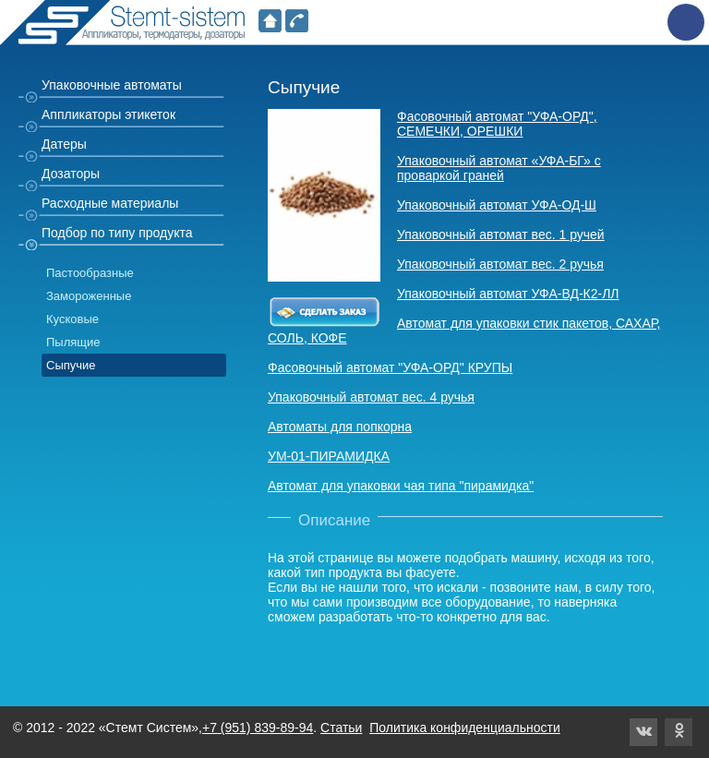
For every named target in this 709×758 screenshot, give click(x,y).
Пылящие (73, 342)
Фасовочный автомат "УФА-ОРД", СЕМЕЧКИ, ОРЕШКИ (497, 123)
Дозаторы (71, 173)
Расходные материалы (110, 203)
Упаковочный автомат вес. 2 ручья (500, 264)
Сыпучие (71, 365)
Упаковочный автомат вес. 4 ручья (371, 397)
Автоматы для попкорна (340, 426)
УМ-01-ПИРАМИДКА (329, 456)
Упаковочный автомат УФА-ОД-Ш (496, 205)
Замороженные (88, 296)
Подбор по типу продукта (117, 232)
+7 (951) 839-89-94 (257, 727)
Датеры (64, 144)
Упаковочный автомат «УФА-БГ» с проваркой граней (499, 168)
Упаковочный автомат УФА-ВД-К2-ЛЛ (508, 293)
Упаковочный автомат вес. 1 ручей (501, 234)
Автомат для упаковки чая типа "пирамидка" (401, 485)
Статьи (341, 727)
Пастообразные (90, 273)
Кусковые (72, 319)
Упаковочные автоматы (112, 85)
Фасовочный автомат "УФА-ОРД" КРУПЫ (390, 367)
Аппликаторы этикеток (108, 114)
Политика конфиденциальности (464, 727)
